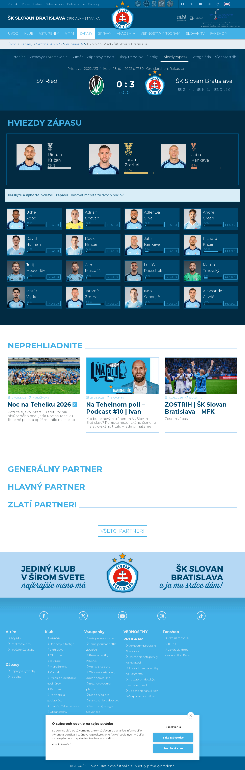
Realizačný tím (19, 638)
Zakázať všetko (173, 737)
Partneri (54, 683)
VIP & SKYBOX (98, 661)
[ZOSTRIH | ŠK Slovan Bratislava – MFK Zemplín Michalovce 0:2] (201, 372)
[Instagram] (209, 4)
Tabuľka (14, 671)
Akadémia (126, 33)
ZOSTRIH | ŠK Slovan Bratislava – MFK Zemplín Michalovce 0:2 (201, 402)
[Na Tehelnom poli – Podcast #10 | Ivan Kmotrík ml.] (122, 372)
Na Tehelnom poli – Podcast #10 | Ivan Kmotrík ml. (115, 402)
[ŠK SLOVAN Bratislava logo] (122, 15)
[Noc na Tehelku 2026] (44, 372)
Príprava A (74, 44)
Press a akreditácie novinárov (61, 674)
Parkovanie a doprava (102, 694)
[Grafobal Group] (152, 509)
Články (152, 57)
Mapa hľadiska (97, 689)
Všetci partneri (122, 525)
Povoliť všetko (173, 748)
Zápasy (26, 44)
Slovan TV (117, 391)
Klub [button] (28, 33)
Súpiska (14, 632)
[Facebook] (182, 4)
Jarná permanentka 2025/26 (101, 641)
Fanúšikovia (41, 391)
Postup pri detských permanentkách (141, 676)
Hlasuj (54, 224)
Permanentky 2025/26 (97, 652)
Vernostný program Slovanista (101, 703)
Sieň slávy (55, 644)
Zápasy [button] (86, 33)
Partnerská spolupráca (56, 691)
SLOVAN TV (195, 33)
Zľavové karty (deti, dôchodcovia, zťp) (100, 669)
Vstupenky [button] (49, 33)
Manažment (57, 661)
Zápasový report (100, 57)
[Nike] (122, 473)
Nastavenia (173, 726)
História (53, 632)
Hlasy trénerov (130, 57)
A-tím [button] (69, 33)
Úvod (13, 33)
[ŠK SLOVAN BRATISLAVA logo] (63, 18)
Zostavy (49, 57)
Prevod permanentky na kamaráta (142, 665)
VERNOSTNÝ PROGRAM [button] (160, 33)
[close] (190, 715)
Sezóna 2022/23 (49, 44)
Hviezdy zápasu (174, 57)
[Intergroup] (93, 509)
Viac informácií (61, 744)
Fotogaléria (201, 57)
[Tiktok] (218, 4)
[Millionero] (152, 491)
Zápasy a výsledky (21, 665)
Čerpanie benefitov (140, 690)
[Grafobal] (93, 491)
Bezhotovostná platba (98, 680)
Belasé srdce (76, 4)
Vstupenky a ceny (100, 632)
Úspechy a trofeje (60, 638)
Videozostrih (225, 57)
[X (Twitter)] (191, 4)
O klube (54, 655)
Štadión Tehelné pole (63, 700)
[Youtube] (200, 4)
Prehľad (19, 57)
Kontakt (54, 666)
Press (25, 4)
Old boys (54, 649)
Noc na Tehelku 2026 (42, 398)
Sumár (77, 57)
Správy (104, 33)
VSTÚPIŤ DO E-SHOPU (177, 635)
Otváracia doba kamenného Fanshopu (181, 646)
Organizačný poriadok (57, 708)
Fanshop (94, 4)
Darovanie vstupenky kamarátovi (102, 714)
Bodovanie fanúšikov (142, 685)
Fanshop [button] (218, 33)
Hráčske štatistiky (21, 644)
